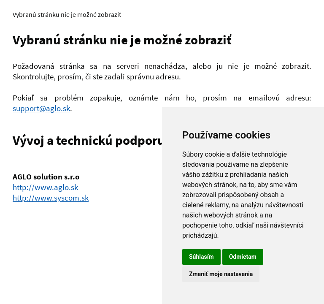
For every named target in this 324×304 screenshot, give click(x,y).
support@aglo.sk (41, 108)
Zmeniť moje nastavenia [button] (221, 274)
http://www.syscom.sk (51, 198)
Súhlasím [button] (201, 256)
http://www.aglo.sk (45, 187)
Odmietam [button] (242, 256)
